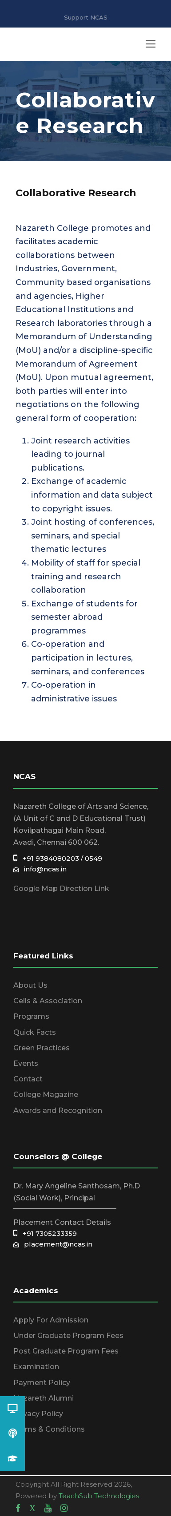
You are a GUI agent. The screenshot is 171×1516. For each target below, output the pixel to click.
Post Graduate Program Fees (66, 1351)
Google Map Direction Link (61, 888)
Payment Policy (41, 1382)
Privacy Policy (38, 1413)
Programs (31, 1016)
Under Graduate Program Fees (68, 1335)
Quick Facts (34, 1032)
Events (25, 1063)
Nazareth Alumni (43, 1398)
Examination (36, 1366)
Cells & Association (47, 1001)
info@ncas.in (40, 869)
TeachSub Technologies (99, 1496)
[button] (12, 1458)
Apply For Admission (50, 1320)
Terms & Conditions (49, 1429)
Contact (28, 1079)
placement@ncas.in (52, 1244)
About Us (30, 985)
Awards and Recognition (57, 1110)
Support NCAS (85, 17)
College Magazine (45, 1094)
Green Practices (41, 1048)
